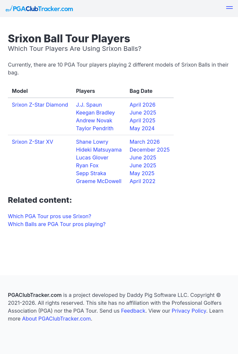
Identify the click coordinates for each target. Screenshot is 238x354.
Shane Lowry (92, 141)
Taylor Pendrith (94, 128)
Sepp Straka (91, 173)
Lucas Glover (92, 157)
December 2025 (150, 149)
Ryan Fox (87, 165)
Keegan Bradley (95, 112)
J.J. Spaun (89, 104)
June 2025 (143, 112)
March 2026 (145, 141)
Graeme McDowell (98, 181)
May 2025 (142, 173)
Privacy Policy (189, 310)
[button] (229, 8)
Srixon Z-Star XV (32, 141)
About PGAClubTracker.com (56, 318)
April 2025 (142, 120)
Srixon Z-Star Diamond (40, 104)
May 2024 (142, 128)
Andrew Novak (94, 120)
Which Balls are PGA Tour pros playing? (57, 224)
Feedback (133, 310)
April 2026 (143, 104)
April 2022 (143, 181)
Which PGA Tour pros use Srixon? (49, 216)
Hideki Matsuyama (98, 149)
